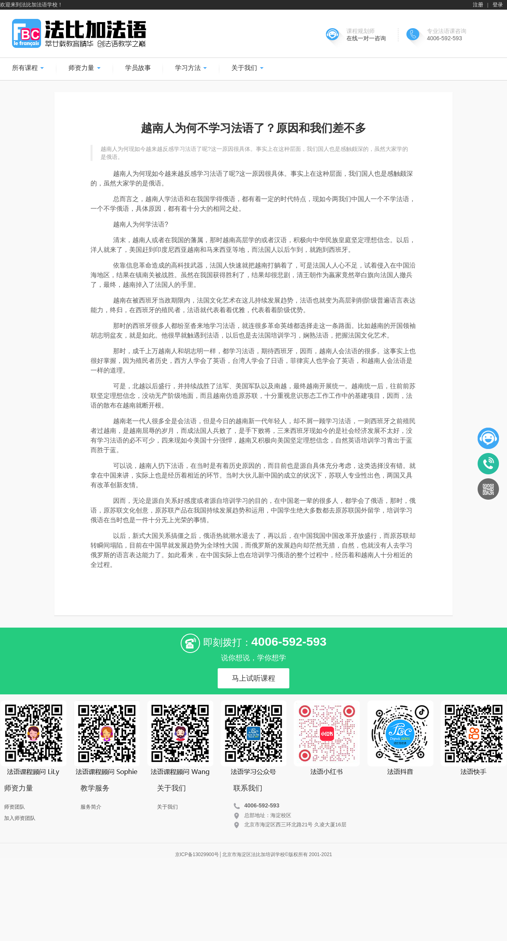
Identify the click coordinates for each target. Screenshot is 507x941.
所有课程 (28, 67)
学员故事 (138, 67)
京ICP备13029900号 (197, 854)
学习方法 (191, 67)
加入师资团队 (19, 818)
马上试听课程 (253, 678)
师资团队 (14, 807)
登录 (498, 5)
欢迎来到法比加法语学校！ (31, 5)
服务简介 (90, 807)
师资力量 (84, 67)
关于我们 (247, 67)
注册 (478, 5)
